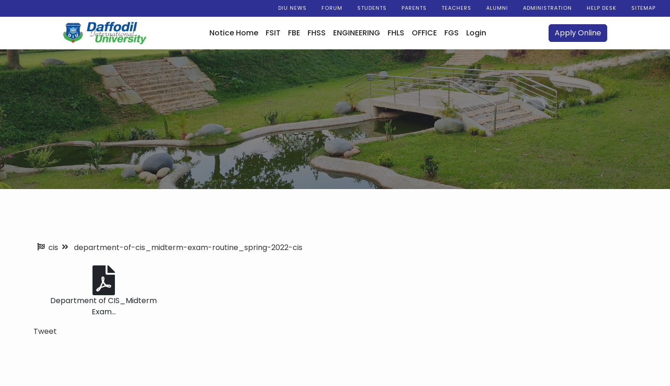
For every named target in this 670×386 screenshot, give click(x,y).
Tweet (45, 331)
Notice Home (233, 32)
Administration (547, 8)
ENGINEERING (356, 32)
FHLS (396, 32)
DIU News (292, 8)
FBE (294, 32)
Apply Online (578, 32)
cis (53, 247)
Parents (414, 8)
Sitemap (643, 8)
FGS (451, 32)
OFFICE (424, 32)
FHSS (317, 32)
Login (476, 32)
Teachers (456, 8)
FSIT (273, 32)
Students (372, 8)
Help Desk (601, 8)
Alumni (497, 8)
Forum (332, 8)
